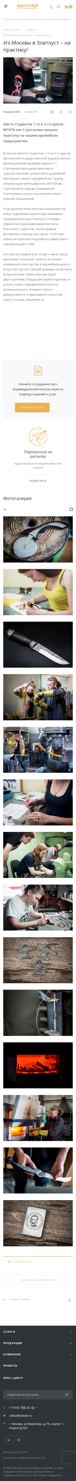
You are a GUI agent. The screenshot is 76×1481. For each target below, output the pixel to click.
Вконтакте (8, 1440)
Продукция (12, 1343)
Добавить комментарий (38, 1279)
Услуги (9, 1332)
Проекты (10, 1365)
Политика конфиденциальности (24, 1458)
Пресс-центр (13, 1378)
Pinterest (18, 1440)
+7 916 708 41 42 (21, 1407)
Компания (11, 1354)
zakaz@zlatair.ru (20, 1415)
